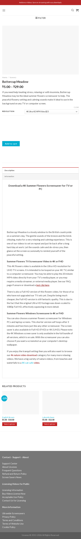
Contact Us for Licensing (14, 500)
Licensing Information (12, 490)
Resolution (8, 111)
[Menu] (3, 10)
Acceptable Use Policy (12, 497)
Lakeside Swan (48, 417)
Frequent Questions (12, 470)
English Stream (8, 417)
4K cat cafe (30, 362)
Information (9, 176)
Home (4, 77)
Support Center (9, 463)
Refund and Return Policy (14, 474)
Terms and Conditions (12, 520)
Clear (76, 107)
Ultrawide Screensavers (13, 513)
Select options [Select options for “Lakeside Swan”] (49, 424)
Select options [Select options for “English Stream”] (9, 424)
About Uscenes (9, 467)
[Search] (72, 10)
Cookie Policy (8, 527)
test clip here (42, 285)
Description (10, 170)
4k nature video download (24, 355)
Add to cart (11, 143)
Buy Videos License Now (13, 493)
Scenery (13, 77)
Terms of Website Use (13, 523)
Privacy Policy (8, 517)
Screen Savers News (12, 477)
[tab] (40, 170)
